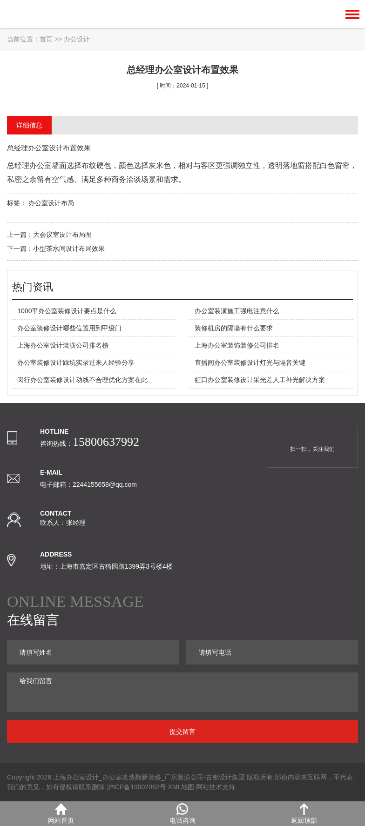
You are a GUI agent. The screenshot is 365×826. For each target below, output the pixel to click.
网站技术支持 (215, 787)
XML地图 (181, 787)
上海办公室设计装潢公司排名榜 (62, 345)
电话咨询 (182, 813)
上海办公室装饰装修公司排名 (237, 345)
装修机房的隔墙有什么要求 (234, 328)
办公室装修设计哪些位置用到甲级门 (69, 328)
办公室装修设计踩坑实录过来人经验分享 (76, 362)
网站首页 (61, 813)
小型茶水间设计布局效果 (69, 248)
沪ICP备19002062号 (136, 787)
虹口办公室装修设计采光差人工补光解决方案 (260, 379)
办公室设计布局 (51, 203)
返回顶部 (304, 813)
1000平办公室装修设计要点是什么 (66, 311)
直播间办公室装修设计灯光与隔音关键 (250, 362)
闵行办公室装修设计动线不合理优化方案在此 (82, 379)
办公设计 (77, 39)
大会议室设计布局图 (62, 234)
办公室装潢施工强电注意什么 (237, 311)
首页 (46, 39)
